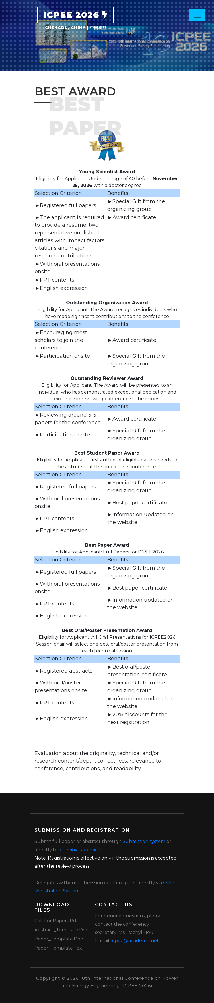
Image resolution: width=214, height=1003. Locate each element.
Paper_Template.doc (58, 939)
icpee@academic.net (82, 849)
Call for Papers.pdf (56, 920)
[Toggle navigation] (197, 15)
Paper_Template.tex (58, 948)
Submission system (144, 841)
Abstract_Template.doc (61, 930)
